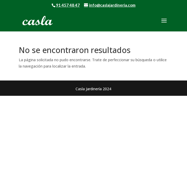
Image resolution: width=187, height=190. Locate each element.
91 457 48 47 (68, 5)
